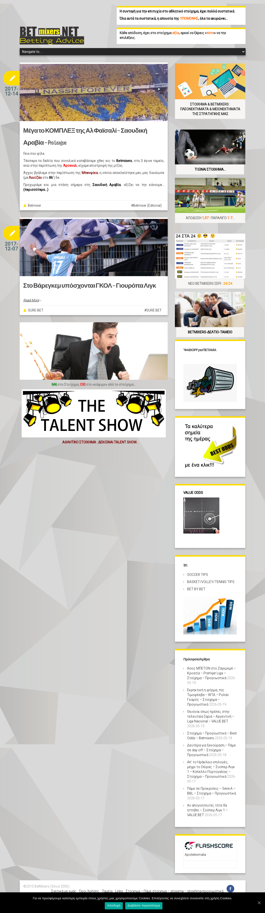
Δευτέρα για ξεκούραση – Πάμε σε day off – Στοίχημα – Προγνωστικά (211, 750)
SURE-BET (35, 310)
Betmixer (34, 205)
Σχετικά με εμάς (63, 891)
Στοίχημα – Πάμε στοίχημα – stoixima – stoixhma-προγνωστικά (174, 891)
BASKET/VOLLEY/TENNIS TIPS (210, 582)
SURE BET (154, 310)
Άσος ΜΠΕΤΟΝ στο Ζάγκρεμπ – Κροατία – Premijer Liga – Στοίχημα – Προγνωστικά (211, 673)
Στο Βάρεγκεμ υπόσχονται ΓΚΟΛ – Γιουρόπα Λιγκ (88, 285)
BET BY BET (196, 589)
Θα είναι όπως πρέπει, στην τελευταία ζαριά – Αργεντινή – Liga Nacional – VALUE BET (210, 716)
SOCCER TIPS (197, 575)
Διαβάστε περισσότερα (144, 905)
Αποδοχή (113, 905)
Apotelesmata (195, 855)
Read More (31, 300)
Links (119, 891)
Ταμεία (107, 891)
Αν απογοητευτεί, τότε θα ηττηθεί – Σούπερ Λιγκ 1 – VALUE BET (207, 810)
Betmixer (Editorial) (147, 205)
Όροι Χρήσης (89, 891)
